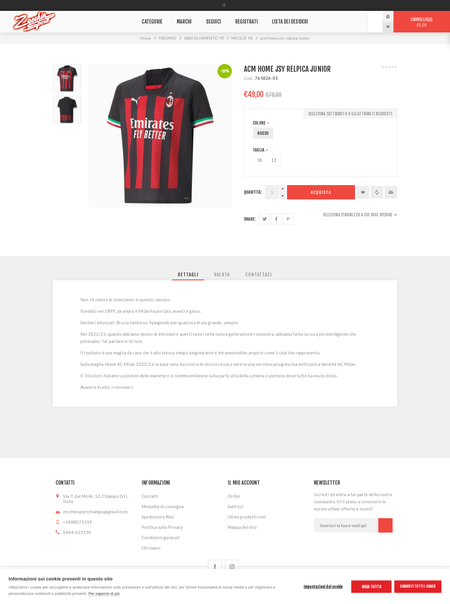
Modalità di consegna (162, 506)
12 (274, 160)
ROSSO (263, 133)
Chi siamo (150, 547)
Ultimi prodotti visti (247, 516)
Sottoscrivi (385, 525)
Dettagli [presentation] (188, 274)
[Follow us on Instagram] (231, 566)
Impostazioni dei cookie (323, 586)
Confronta (377, 192)
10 (259, 160)
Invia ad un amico (391, 192)
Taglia (259, 150)
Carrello (422, 22)
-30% (225, 71)
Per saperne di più (104, 593)
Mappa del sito (242, 527)
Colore (259, 123)
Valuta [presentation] (222, 274)
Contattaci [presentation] (258, 274)
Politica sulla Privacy (162, 527)
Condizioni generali (160, 537)
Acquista (321, 192)
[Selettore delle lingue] (225, 5)
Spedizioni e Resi (157, 516)
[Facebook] (215, 566)
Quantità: (253, 192)
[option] (67, 78)
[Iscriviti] (346, 525)
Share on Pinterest (288, 219)
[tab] (188, 274)
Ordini (234, 496)
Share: (250, 219)
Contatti (149, 496)
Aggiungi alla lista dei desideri (362, 192)
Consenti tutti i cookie (418, 586)
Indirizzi (235, 506)
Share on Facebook (276, 219)
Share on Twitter (264, 219)
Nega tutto (371, 586)
